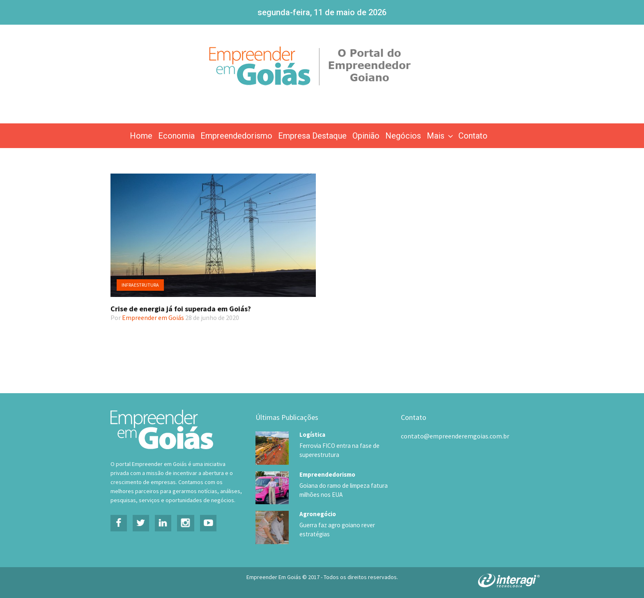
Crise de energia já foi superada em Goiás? (180, 308)
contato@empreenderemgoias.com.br (455, 436)
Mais (441, 136)
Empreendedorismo (236, 136)
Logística (312, 434)
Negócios (403, 136)
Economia (176, 136)
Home (141, 136)
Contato (473, 136)
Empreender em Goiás (153, 317)
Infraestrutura (140, 285)
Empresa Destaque (312, 136)
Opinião (366, 136)
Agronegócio (317, 513)
